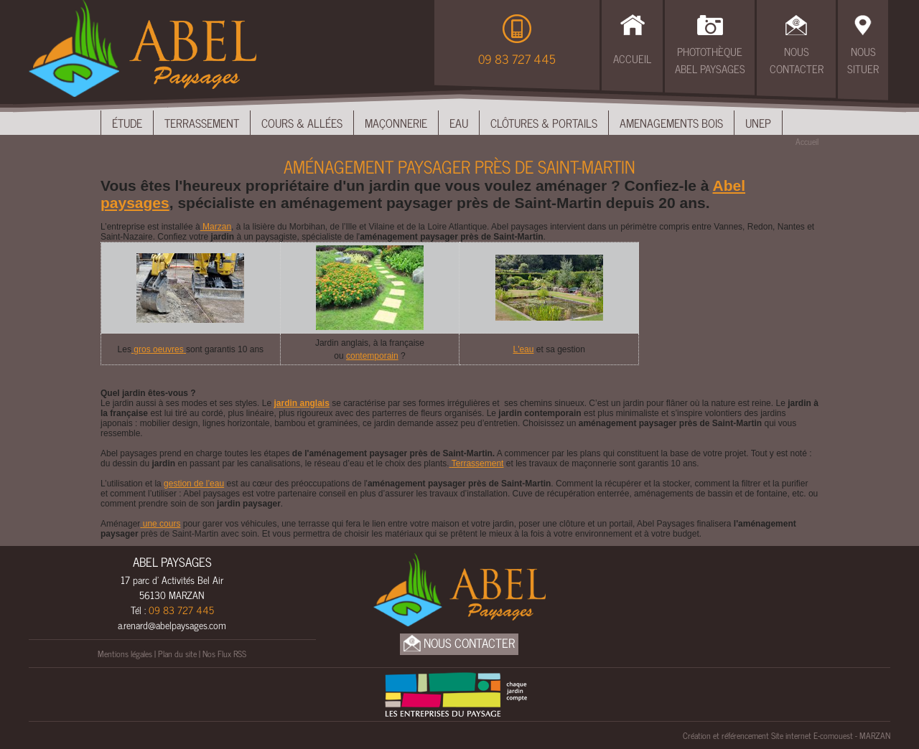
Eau (458, 122)
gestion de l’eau (194, 484)
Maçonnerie (396, 122)
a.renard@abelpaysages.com (172, 624)
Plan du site (177, 653)
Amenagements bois (671, 122)
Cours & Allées (301, 122)
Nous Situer (863, 60)
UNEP (758, 122)
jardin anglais (301, 403)
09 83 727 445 (517, 59)
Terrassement (201, 122)
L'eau (523, 349)
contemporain (372, 356)
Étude (127, 122)
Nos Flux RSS (224, 653)
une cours (160, 524)
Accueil (632, 58)
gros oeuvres (158, 349)
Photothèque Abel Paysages (710, 60)
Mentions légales (125, 653)
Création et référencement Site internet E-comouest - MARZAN (786, 735)
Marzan (215, 227)
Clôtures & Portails (543, 122)
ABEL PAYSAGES (172, 562)
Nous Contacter (797, 60)
